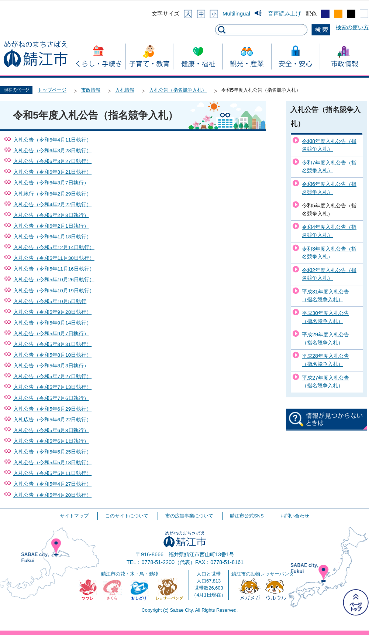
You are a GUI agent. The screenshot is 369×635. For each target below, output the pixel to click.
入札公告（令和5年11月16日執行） (53, 269)
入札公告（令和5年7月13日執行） (52, 387)
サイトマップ (74, 516)
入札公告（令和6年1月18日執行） (52, 237)
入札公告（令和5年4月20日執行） (52, 495)
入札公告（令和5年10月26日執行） (53, 279)
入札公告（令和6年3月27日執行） (52, 161)
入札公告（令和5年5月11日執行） (52, 473)
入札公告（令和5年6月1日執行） (51, 441)
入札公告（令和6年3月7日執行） (51, 183)
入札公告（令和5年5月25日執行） (52, 452)
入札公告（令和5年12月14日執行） (53, 247)
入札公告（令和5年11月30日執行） (53, 258)
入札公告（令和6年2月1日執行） (51, 226)
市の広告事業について (189, 516)
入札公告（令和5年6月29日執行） (52, 409)
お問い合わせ (294, 516)
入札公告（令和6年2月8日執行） (51, 215)
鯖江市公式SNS (246, 516)
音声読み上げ (284, 13)
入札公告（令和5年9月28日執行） (52, 312)
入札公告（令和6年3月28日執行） (52, 150)
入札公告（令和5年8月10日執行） (52, 355)
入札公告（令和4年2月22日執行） (52, 204)
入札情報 (124, 90)
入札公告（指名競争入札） (178, 90)
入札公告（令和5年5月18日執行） (52, 462)
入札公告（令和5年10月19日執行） (53, 290)
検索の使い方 (352, 27)
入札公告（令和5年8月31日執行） (52, 344)
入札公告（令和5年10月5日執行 (49, 301)
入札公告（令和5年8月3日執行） (51, 366)
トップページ (52, 90)
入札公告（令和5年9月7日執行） (51, 333)
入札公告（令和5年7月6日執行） (51, 398)
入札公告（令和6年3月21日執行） (52, 172)
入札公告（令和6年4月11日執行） (52, 140)
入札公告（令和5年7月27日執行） (52, 376)
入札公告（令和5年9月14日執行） (52, 323)
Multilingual (236, 13)
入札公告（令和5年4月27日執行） (52, 484)
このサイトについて (126, 516)
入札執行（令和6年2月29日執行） (52, 194)
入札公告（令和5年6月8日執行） (51, 430)
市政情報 (90, 90)
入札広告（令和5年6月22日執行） (52, 419)
